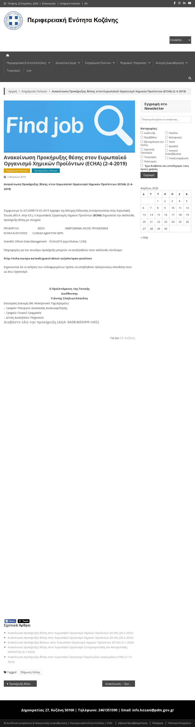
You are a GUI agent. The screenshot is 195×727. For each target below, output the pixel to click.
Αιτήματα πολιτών (70, 3)
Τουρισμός (13, 70)
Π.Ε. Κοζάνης (127, 338)
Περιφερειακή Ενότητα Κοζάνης (26, 62)
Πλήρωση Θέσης (30, 672)
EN (86, 3)
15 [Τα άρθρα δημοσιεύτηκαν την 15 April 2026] (158, 215)
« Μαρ (144, 237)
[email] (166, 119)
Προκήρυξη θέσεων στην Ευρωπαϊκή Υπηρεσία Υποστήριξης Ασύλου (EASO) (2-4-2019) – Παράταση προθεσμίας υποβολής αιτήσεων (23, 684)
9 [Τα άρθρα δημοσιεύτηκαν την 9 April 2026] (165, 208)
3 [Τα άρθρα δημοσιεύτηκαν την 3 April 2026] (172, 201)
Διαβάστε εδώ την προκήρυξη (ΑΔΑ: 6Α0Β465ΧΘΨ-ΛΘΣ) (51, 322)
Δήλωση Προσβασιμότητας (133, 723)
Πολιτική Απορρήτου (179, 723)
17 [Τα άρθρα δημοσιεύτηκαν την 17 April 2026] (172, 215)
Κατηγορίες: (149, 128)
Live (29, 70)
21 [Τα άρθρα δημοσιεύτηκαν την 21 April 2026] (151, 222)
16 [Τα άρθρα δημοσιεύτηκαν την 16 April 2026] (165, 215)
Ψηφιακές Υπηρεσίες (133, 62)
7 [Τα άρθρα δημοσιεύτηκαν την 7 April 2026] (150, 208)
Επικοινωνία (48, 3)
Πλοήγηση (157, 723)
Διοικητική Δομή (66, 62)
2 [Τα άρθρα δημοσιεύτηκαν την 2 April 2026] (165, 201)
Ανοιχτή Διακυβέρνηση (170, 62)
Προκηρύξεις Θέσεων (46, 170)
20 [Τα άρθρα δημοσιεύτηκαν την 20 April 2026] (144, 222)
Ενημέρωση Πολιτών (98, 62)
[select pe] (180, 40)
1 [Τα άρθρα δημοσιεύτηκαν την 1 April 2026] (158, 201)
